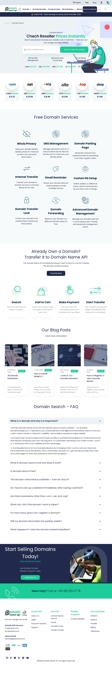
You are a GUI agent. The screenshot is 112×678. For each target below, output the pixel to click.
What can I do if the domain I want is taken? (34, 507)
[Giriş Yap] (101, 2)
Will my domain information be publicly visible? (36, 524)
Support (34, 630)
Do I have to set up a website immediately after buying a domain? (46, 490)
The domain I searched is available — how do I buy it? (39, 482)
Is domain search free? (23, 474)
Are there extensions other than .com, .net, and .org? (39, 499)
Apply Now (30, 580)
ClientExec (95, 634)
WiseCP (94, 622)
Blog (94, 3)
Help (87, 3)
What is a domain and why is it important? (34, 423)
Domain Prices (57, 629)
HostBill (94, 626)
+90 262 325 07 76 (68, 594)
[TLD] (101, 11)
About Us (35, 619)
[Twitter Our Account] (15, 660)
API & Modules (66, 11)
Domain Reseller (40, 11)
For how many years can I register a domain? (35, 515)
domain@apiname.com (15, 641)
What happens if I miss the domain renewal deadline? (40, 532)
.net (44, 69)
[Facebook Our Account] (11, 660)
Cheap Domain (54, 11)
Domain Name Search (57, 620)
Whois (77, 11)
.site (57, 69)
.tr (82, 69)
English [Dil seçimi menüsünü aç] (77, 3)
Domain (28, 11)
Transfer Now (56, 276)
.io (70, 69)
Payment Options (38, 626)
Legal (33, 622)
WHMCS (94, 619)
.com (30, 69)
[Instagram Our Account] (23, 660)
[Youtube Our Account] (27, 660)
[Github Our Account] (7, 660)
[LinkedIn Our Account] (19, 660)
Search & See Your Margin (74, 52)
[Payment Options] (16, 650)
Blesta (93, 630)
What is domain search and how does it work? (35, 465)
